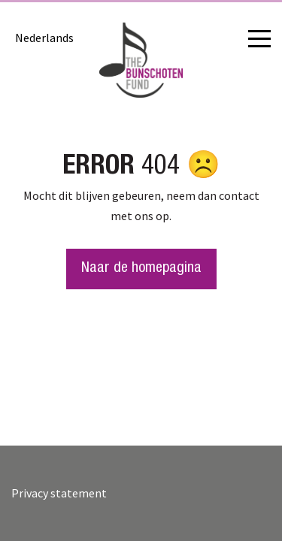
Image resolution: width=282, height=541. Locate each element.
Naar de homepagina (141, 269)
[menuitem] (44, 37)
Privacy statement (59, 492)
